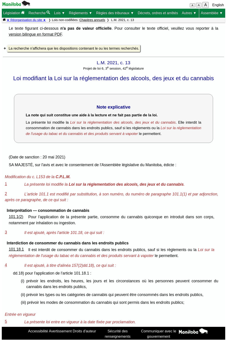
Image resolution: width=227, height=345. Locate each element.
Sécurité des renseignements (118, 333)
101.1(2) (16, 216)
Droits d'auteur (84, 331)
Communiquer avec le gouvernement (158, 333)
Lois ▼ (59, 13)
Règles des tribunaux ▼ (115, 13)
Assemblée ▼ (212, 13)
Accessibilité (38, 331)
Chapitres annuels (92, 20)
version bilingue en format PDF (35, 34)
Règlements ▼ (80, 13)
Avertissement (60, 331)
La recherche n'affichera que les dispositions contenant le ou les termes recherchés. (74, 48)
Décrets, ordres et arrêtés (158, 13)
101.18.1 (16, 249)
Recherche (39, 13)
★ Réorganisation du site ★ (26, 20)
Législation (14, 13)
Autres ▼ (189, 13)
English (218, 5)
